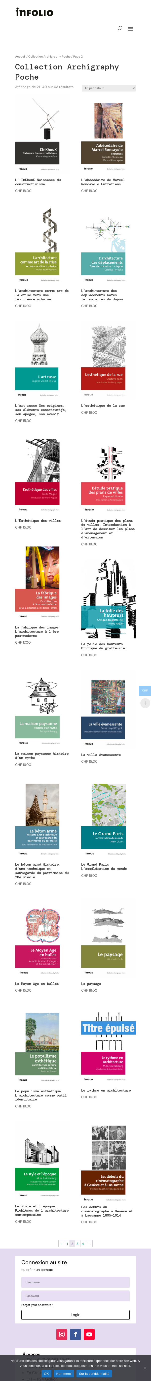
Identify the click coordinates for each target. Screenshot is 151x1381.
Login (75, 1315)
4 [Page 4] (83, 1244)
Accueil (20, 57)
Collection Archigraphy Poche (49, 57)
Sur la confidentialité (94, 1374)
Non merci (64, 1374)
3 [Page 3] (77, 1244)
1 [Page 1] (67, 1244)
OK (46, 1374)
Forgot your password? (37, 1305)
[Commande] (109, 88)
